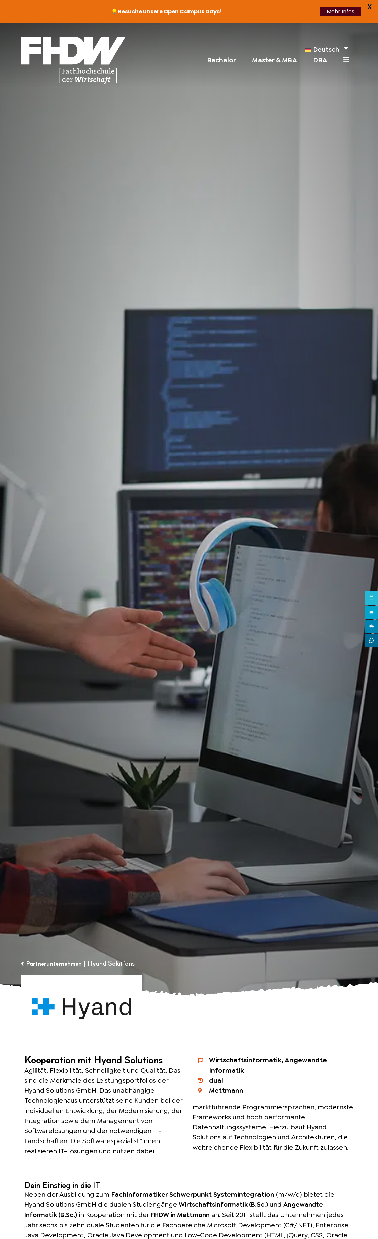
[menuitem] (325, 48)
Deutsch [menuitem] (325, 50)
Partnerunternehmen (55, 964)
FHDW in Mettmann (186, 1214)
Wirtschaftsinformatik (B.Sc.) (225, 1204)
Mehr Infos (340, 11)
